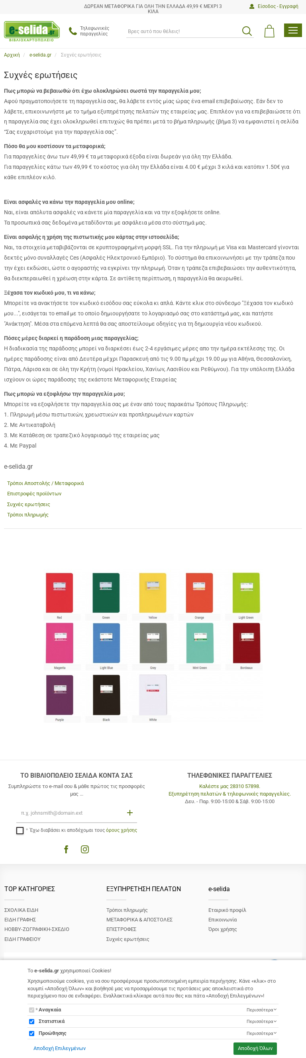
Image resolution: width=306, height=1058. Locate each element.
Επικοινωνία (222, 920)
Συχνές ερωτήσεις (28, 504)
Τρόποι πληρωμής (28, 515)
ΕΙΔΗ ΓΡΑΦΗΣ (20, 920)
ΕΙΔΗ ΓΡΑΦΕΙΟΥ (22, 939)
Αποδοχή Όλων (255, 1048)
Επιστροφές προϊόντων (34, 494)
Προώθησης (53, 1033)
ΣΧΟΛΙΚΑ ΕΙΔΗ (21, 910)
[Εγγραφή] (130, 812)
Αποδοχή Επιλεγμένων (59, 1048)
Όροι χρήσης (222, 929)
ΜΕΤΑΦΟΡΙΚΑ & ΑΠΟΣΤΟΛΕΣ (139, 920)
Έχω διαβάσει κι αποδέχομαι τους (83, 830)
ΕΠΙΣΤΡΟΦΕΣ (121, 929)
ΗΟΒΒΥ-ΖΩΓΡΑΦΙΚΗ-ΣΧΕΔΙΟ (36, 929)
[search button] (247, 31)
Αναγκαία (50, 1010)
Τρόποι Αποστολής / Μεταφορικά (45, 483)
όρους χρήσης (121, 830)
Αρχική (12, 55)
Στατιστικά (52, 1021)
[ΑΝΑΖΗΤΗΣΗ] (190, 31)
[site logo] (32, 31)
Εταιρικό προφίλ (227, 910)
